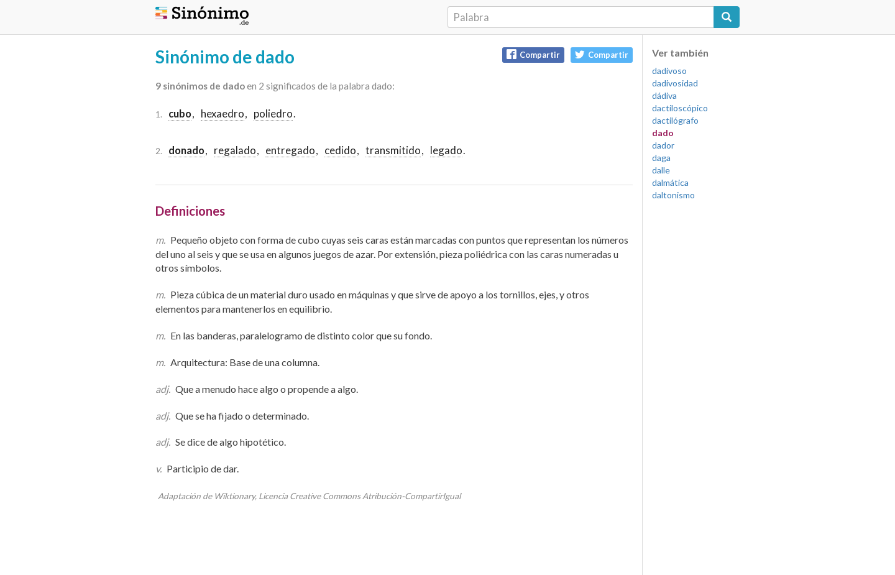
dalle (661, 170)
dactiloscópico (680, 108)
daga (661, 157)
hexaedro (222, 113)
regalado (235, 150)
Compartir (533, 54)
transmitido (393, 150)
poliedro (273, 113)
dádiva (664, 95)
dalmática (670, 182)
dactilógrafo (675, 120)
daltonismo (673, 195)
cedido (340, 150)
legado (446, 150)
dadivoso (669, 70)
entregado (290, 150)
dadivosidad (675, 83)
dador (663, 145)
